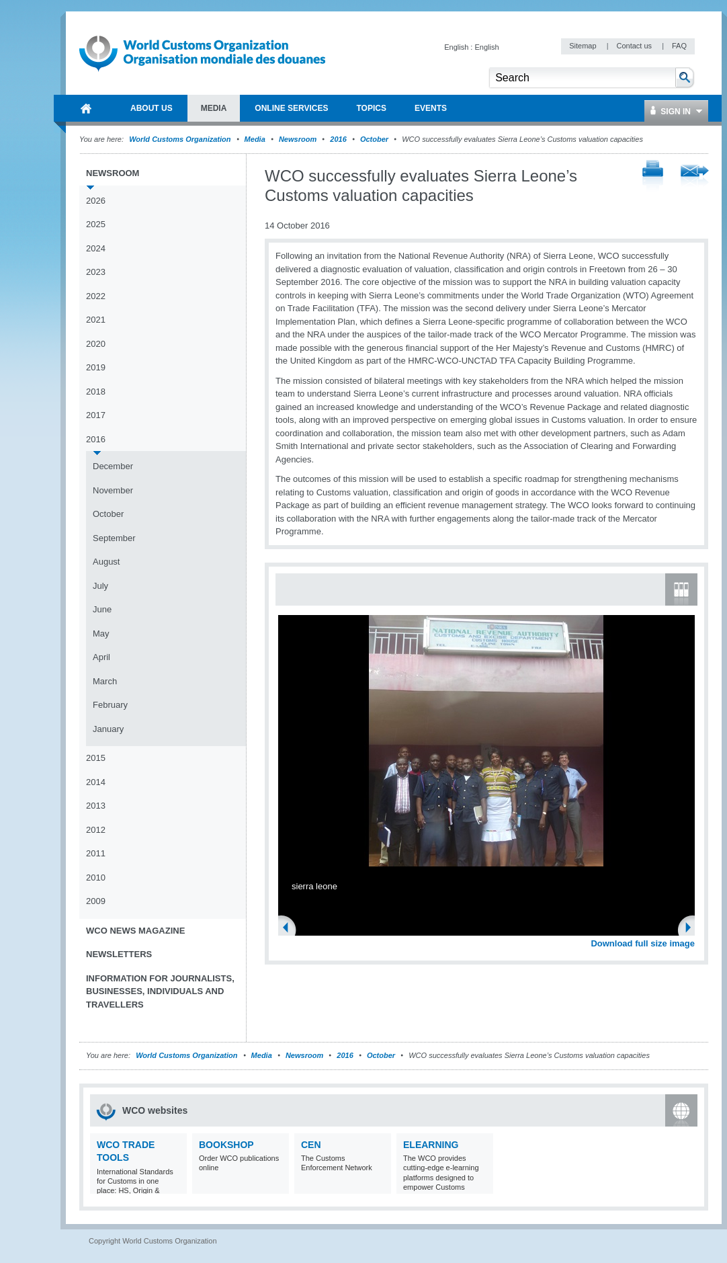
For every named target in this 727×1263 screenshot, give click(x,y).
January (108, 729)
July (100, 586)
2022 (95, 296)
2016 (338, 139)
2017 (95, 415)
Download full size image (643, 943)
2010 (95, 877)
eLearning (430, 1144)
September (114, 538)
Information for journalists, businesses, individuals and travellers (160, 991)
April (101, 657)
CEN (311, 1144)
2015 (95, 758)
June (102, 609)
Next (692, 929)
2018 (95, 391)
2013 (95, 806)
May (101, 633)
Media (255, 139)
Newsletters (119, 954)
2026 (95, 201)
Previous (289, 929)
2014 (95, 782)
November (113, 490)
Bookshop (226, 1144)
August (106, 562)
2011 (95, 853)
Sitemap (583, 46)
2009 (95, 901)
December (113, 466)
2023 (95, 272)
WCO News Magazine (135, 931)
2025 (95, 224)
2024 (95, 248)
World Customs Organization (180, 139)
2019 (95, 367)
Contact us (635, 46)
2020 (95, 344)
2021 (95, 320)
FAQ (679, 46)
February (110, 705)
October (374, 139)
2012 (95, 830)
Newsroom (297, 139)
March (105, 681)
